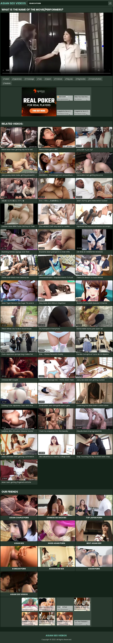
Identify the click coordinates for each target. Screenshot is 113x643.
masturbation (95, 79)
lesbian (8, 83)
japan (49, 79)
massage (30, 79)
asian (7, 79)
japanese (18, 79)
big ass (70, 79)
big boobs (81, 79)
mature (59, 79)
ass (40, 79)
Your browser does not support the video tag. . (56, 44)
